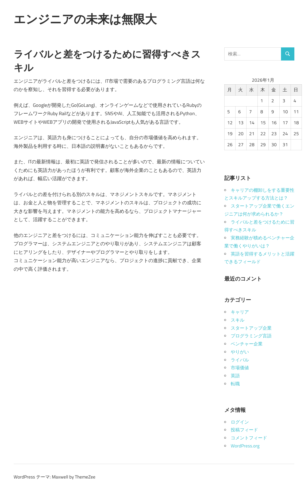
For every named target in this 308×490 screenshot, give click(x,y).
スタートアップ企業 (251, 328)
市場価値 (240, 367)
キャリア (240, 311)
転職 (235, 383)
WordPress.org (245, 445)
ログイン (240, 422)
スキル (237, 319)
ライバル (240, 359)
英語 (235, 375)
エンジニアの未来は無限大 (85, 19)
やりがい (240, 351)
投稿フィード (244, 429)
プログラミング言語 (251, 335)
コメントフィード (249, 437)
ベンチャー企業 (247, 343)
